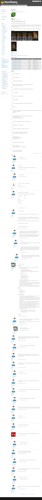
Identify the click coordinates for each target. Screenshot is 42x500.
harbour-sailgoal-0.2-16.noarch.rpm (16, 65)
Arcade (3, 46)
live (16, 55)
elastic (12, 196)
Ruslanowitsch (13, 384)
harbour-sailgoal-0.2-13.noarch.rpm (16, 61)
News (7, 5)
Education (4, 48)
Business (4, 29)
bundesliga (14, 55)
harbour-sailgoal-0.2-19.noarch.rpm (16, 69)
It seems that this (4, 86)
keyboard (4, 62)
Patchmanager (4, 65)
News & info (16, 53)
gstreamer (5, 61)
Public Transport (4, 37)
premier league (25, 55)
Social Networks (4, 38)
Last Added (14, 5)
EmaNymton (14, 178)
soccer (12, 55)
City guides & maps (5, 30)
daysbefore (12, 393)
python (3, 67)
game (2, 61)
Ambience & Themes (5, 28)
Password (3, 13)
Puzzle (3, 49)
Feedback (25, 5)
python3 (6, 67)
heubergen (12, 437)
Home (1, 7)
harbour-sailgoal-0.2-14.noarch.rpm (16, 62)
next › (31, 494)
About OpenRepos (3, 5)
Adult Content (4, 27)
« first (20, 494)
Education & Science (5, 31)
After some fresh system (5, 79)
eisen (12, 187)
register (22, 176)
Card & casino (4, 47)
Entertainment (4, 32)
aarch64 (3, 59)
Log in (20, 176)
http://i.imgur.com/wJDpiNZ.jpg (34, 286)
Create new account (4, 16)
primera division (19, 55)
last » (33, 494)
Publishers (10, 5)
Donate (22, 5)
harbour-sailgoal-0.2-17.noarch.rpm (16, 66)
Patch (3, 64)
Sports (3, 39)
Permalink (13, 163)
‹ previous (23, 494)
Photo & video (4, 36)
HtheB (14, 331)
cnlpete (14, 245)
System (3, 40)
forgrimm (12, 358)
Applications (12, 53)
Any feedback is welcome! (5, 84)
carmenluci (12, 340)
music (8, 62)
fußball (22, 55)
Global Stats (18, 5)
